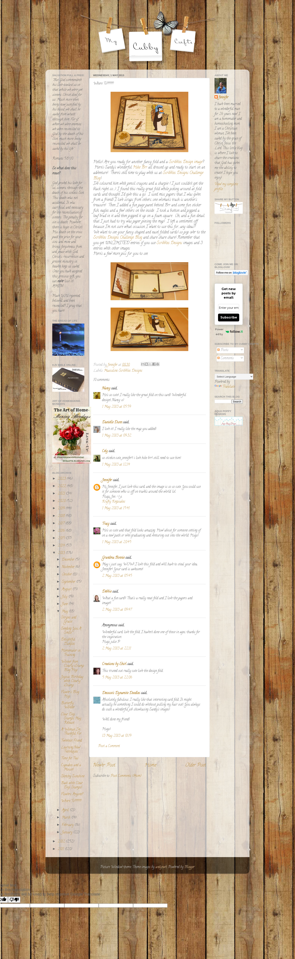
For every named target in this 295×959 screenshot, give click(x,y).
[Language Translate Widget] (234, 377)
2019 (62, 508)
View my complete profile (226, 187)
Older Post (195, 765)
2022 (62, 486)
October (67, 574)
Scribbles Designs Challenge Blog (117, 238)
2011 (61, 849)
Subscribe (228, 317)
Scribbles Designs (170, 243)
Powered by (229, 332)
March (66, 817)
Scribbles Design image (185, 162)
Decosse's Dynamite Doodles (121, 693)
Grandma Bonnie (113, 558)
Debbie (106, 592)
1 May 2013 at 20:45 (116, 542)
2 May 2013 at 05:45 (117, 576)
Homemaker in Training (70, 653)
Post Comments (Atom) (126, 776)
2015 (62, 538)
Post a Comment (109, 746)
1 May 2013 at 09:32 (116, 435)
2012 (62, 841)
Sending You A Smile (71, 631)
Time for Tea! (69, 758)
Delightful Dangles (68, 642)
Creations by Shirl (114, 664)
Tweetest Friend (71, 741)
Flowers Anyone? (72, 794)
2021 (62, 494)
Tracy (105, 524)
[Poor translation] (14, 899)
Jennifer (107, 480)
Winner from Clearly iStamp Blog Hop (72, 666)
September (69, 582)
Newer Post (104, 765)
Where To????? (71, 801)
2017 (61, 523)
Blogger (189, 867)
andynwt (161, 867)
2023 (62, 479)
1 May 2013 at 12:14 (116, 465)
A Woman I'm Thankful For (71, 732)
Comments (225, 358)
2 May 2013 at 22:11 (116, 648)
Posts (222, 350)
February (68, 825)
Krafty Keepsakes (113, 502)
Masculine (110, 371)
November (68, 567)
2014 (62, 546)
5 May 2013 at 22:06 (117, 677)
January (67, 832)
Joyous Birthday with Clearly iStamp (72, 681)
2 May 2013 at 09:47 (117, 610)
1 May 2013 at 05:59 (116, 407)
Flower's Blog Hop (70, 694)
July (65, 597)
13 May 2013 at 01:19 (116, 736)
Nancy (106, 388)
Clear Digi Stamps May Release (71, 719)
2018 (62, 516)
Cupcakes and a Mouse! (71, 767)
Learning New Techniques (70, 750)
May (65, 611)
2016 (62, 531)
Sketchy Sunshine (72, 776)
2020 (62, 501)
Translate (225, 387)
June (65, 604)
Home (150, 765)
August (67, 589)
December (68, 560)
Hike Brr (140, 168)
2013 (62, 553)
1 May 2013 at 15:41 (116, 508)
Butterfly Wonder (68, 705)
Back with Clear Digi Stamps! (72, 785)
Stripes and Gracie (68, 620)
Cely (105, 451)
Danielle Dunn (112, 422)
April (66, 810)
